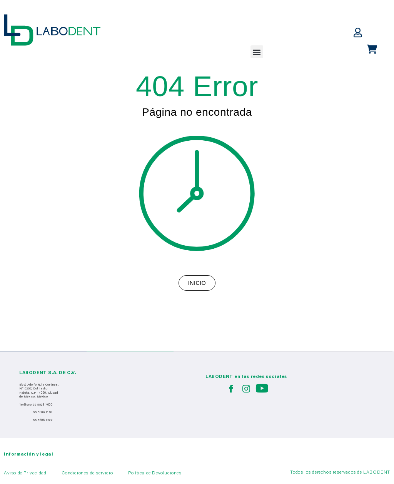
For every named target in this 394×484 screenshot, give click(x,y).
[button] (257, 51)
